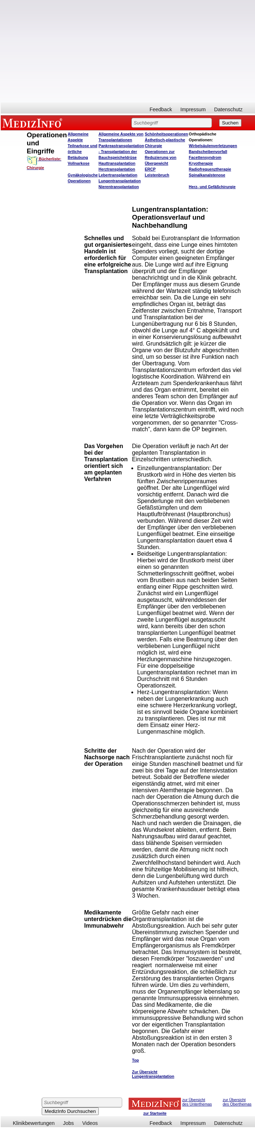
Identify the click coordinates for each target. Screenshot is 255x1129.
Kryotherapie (201, 163)
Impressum (193, 109)
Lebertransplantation (117, 175)
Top (135, 1060)
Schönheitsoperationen (166, 134)
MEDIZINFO (34, 122)
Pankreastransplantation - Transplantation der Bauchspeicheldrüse (121, 152)
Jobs (68, 1123)
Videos (90, 1123)
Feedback (161, 109)
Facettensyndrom (205, 157)
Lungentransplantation (119, 181)
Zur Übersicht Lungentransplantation (153, 1074)
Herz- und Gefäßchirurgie (212, 187)
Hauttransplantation (116, 163)
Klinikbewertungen (34, 1123)
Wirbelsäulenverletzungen (213, 146)
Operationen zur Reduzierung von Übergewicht (160, 157)
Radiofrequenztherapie (210, 169)
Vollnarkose (79, 163)
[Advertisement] (128, 51)
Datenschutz (228, 109)
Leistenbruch (157, 175)
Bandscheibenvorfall (208, 151)
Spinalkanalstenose (207, 175)
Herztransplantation (116, 169)
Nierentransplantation (118, 187)
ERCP (150, 169)
